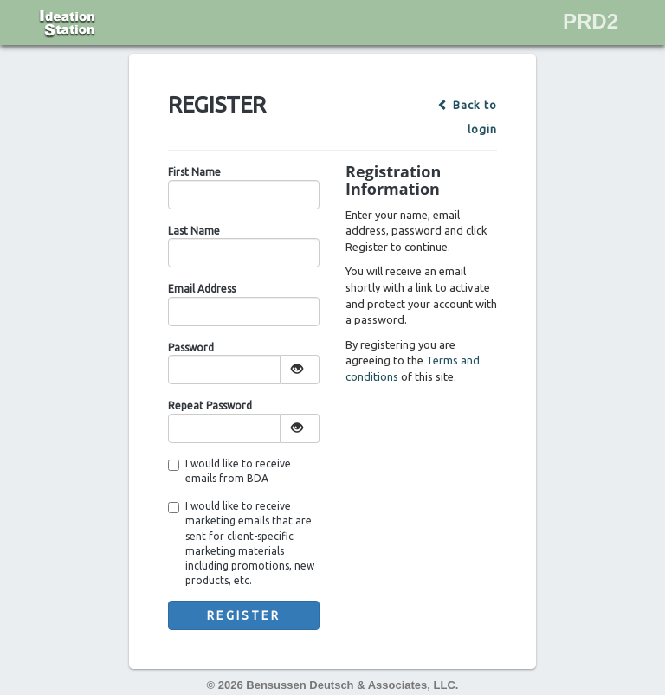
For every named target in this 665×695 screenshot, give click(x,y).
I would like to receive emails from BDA (229, 471)
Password (191, 347)
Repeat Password (210, 405)
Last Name (194, 230)
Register (244, 615)
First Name (194, 171)
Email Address (202, 288)
